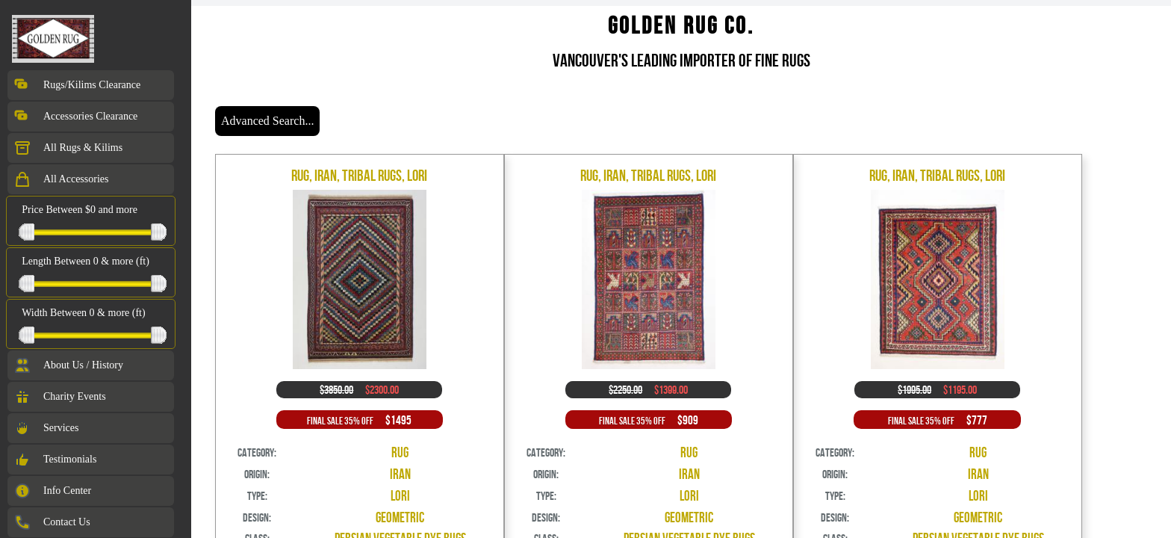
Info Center (52, 491)
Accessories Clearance (75, 117)
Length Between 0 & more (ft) (85, 261)
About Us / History (68, 365)
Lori (400, 496)
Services (45, 428)
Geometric (400, 517)
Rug (400, 452)
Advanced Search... (267, 120)
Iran (400, 474)
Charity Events (59, 397)
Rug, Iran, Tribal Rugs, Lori (359, 175)
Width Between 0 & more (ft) (83, 312)
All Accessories (60, 179)
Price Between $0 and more (79, 209)
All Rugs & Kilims (67, 148)
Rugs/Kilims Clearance (76, 85)
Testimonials (54, 460)
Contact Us (51, 522)
